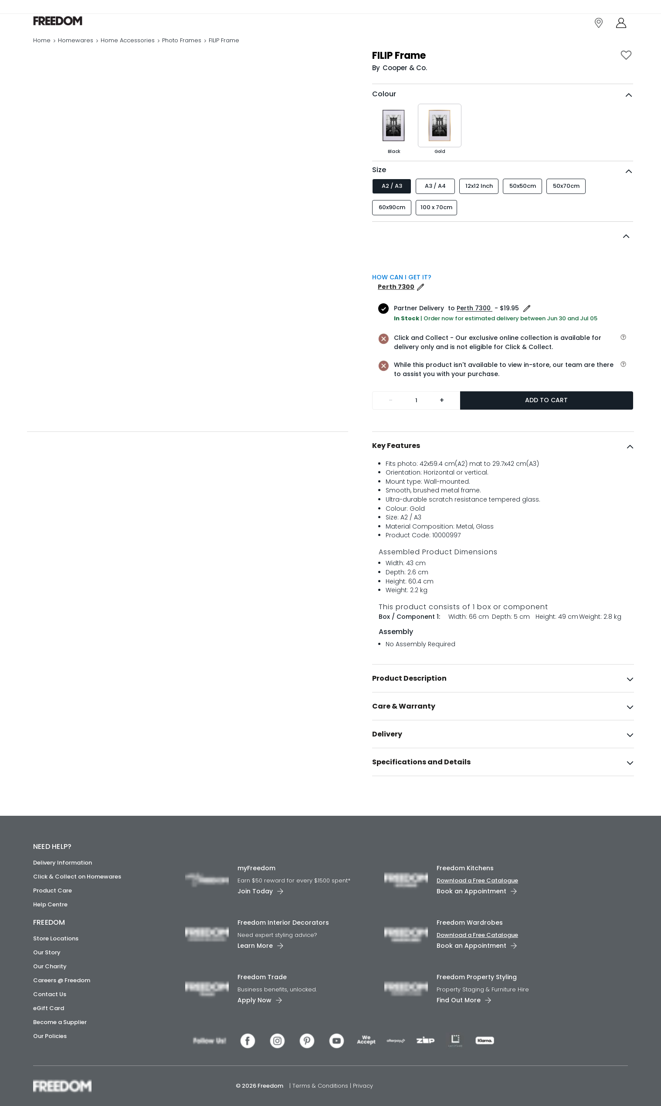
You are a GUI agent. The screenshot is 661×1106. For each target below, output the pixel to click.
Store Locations (55, 938)
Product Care (52, 890)
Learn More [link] (255, 945)
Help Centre (50, 904)
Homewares (75, 50)
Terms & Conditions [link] (321, 1086)
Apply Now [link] (254, 1000)
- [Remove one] (391, 419)
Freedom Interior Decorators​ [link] (283, 922)
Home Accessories (128, 50)
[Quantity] (416, 419)
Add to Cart (546, 418)
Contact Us (49, 994)
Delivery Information (62, 862)
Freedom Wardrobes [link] (470, 922)
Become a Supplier (60, 1022)
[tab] (503, 464)
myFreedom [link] (256, 868)
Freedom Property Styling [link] (477, 977)
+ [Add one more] (441, 419)
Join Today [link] (255, 891)
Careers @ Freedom (61, 980)
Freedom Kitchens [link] (465, 868)
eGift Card (48, 1008)
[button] (502, 254)
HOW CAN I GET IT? (401, 295)
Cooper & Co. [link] (405, 86)
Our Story (47, 952)
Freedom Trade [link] (262, 977)
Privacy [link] (363, 1086)
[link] (72, 25)
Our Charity (50, 966)
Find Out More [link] (459, 1000)
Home (42, 50)
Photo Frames (181, 50)
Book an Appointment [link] (471, 891)
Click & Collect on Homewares (77, 876)
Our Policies (50, 1036)
